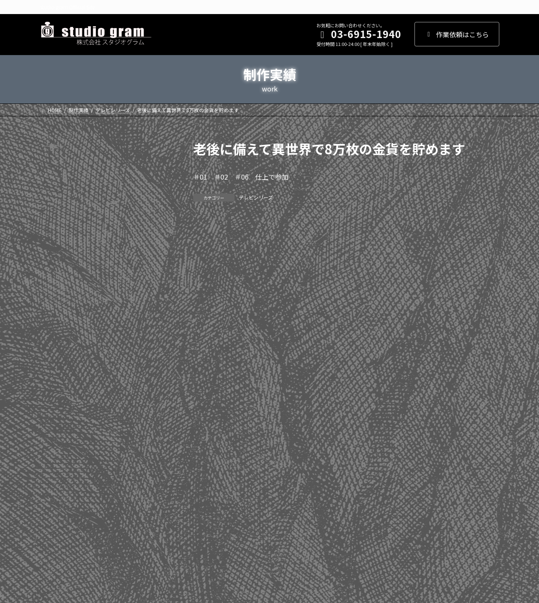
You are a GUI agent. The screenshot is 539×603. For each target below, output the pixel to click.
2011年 (55, 414)
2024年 (55, 196)
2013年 (55, 380)
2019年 (55, 280)
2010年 (55, 431)
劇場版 (54, 492)
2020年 (55, 263)
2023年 (55, 213)
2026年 (55, 162)
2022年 (55, 229)
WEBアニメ (61, 509)
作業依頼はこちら (457, 34)
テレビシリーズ (256, 197)
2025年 (55, 179)
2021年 (55, 246)
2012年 (55, 397)
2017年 (55, 313)
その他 (54, 526)
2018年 (55, 297)
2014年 (55, 364)
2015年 (55, 347)
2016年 (55, 330)
